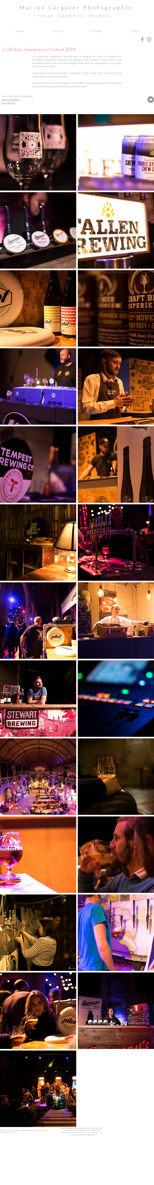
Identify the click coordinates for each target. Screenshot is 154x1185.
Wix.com (13, 1132)
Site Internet (8, 103)
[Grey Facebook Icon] (142, 39)
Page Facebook (11, 99)
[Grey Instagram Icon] (149, 39)
